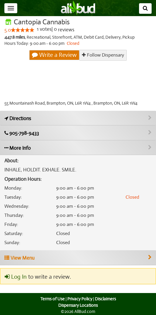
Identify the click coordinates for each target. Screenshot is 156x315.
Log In (15, 276)
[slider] (22, 30)
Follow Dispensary (103, 55)
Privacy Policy (79, 299)
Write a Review (54, 55)
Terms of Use (52, 299)
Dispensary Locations (78, 305)
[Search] (145, 8)
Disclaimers (105, 299)
